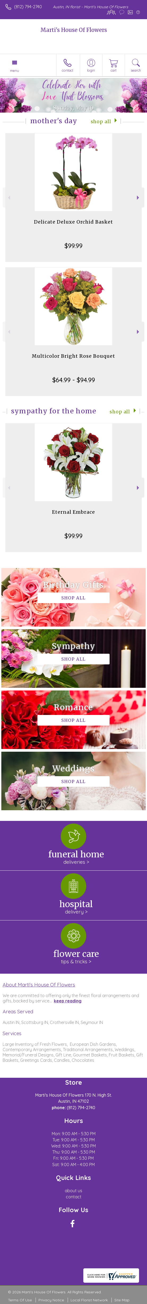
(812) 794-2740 (28, 6)
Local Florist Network (89, 1300)
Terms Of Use (20, 1300)
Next (138, 198)
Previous (8, 198)
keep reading (67, 1000)
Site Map (121, 1300)
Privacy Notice (51, 1300)
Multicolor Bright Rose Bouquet (73, 356)
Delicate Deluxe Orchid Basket (73, 222)
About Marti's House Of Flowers (39, 984)
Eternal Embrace (73, 512)
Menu (14, 70)
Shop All (101, 122)
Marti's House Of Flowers (73, 30)
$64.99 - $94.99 (73, 380)
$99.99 (73, 246)
